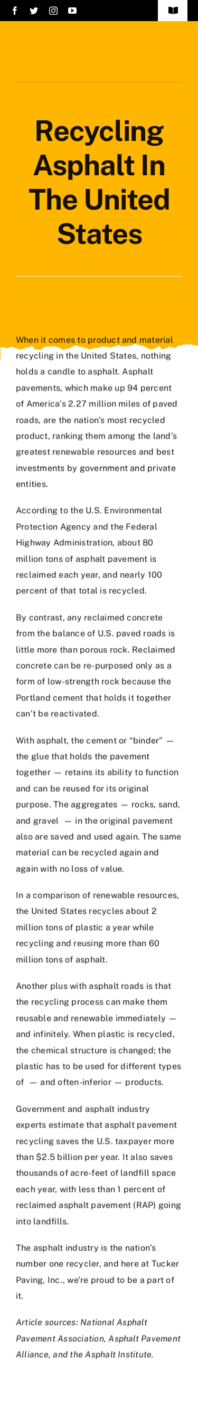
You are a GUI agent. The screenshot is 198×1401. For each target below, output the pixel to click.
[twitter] (34, 10)
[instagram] (53, 10)
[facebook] (15, 10)
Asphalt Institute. (119, 1353)
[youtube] (72, 10)
